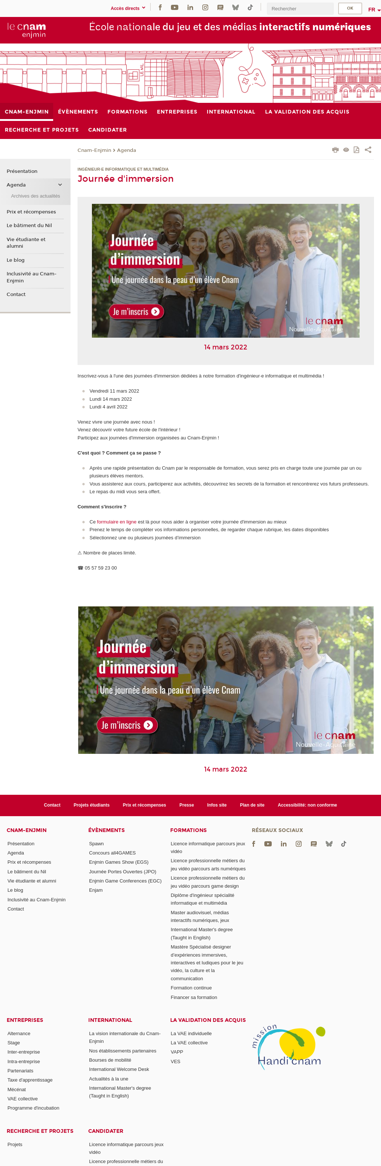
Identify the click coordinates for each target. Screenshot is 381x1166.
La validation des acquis (208, 1020)
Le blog (16, 260)
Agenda (126, 150)
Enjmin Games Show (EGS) (118, 862)
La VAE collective (189, 1042)
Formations (188, 830)
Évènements (106, 830)
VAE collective (22, 1098)
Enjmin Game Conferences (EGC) (125, 881)
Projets (14, 1144)
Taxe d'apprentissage (29, 1080)
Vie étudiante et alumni (26, 243)
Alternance (18, 1033)
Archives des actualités (35, 196)
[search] (300, 9)
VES (176, 1061)
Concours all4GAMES (112, 853)
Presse (186, 805)
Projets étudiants (92, 805)
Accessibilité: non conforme (307, 805)
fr (371, 10)
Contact (16, 294)
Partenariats (20, 1070)
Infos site (217, 805)
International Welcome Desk (119, 1069)
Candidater (105, 1131)
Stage (13, 1042)
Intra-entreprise (23, 1061)
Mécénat (16, 1089)
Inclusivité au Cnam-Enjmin (31, 277)
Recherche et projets (40, 1131)
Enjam (96, 890)
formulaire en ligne (117, 522)
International (110, 1020)
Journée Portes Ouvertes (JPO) (122, 871)
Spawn (96, 843)
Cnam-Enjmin (94, 150)
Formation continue (191, 988)
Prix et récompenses (31, 212)
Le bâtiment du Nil (29, 226)
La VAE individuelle (191, 1033)
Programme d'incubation (33, 1108)
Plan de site (252, 805)
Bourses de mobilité (110, 1060)
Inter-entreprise (23, 1052)
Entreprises (25, 1020)
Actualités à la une (108, 1079)
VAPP (177, 1052)
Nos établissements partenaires (122, 1051)
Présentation (22, 171)
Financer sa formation (194, 997)
